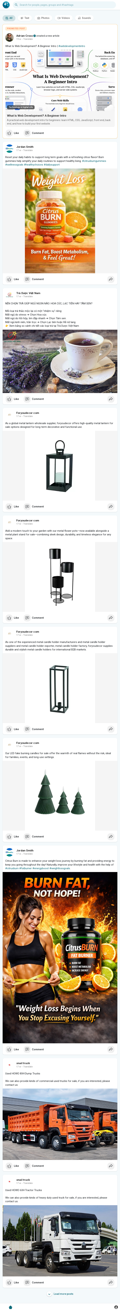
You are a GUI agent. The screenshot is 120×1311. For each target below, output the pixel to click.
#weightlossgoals (59, 868)
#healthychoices (33, 164)
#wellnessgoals (14, 164)
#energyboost (40, 868)
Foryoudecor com (27, 413)
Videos (64, 18)
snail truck (23, 1063)
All (8, 18)
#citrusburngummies (94, 161)
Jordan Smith (25, 146)
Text (25, 18)
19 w (18, 39)
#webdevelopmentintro (71, 46)
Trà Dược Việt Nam (28, 293)
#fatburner (25, 868)
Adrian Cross (24, 35)
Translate (28, 39)
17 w (18, 150)
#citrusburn (12, 868)
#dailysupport (52, 164)
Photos (43, 18)
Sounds (84, 18)
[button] (64, 4)
